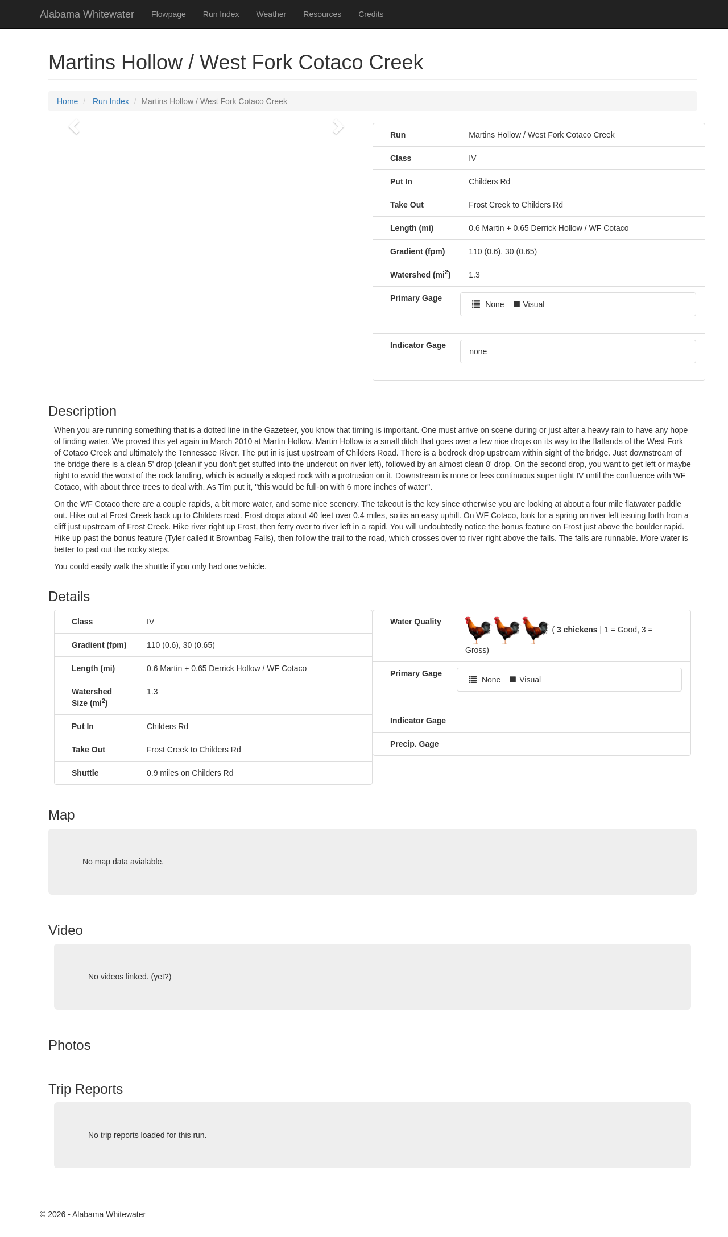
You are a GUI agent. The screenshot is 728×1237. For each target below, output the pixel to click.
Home (67, 101)
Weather (272, 14)
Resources (322, 14)
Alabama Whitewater (87, 14)
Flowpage (168, 14)
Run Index (221, 14)
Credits (370, 14)
